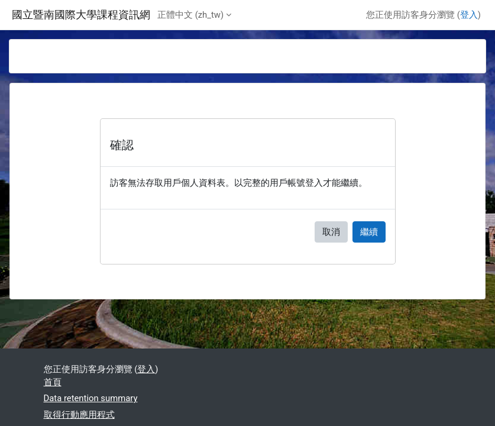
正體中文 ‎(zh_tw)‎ (190, 14)
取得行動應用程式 (79, 414)
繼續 (369, 232)
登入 (469, 14)
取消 (331, 232)
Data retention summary (91, 398)
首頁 (53, 382)
